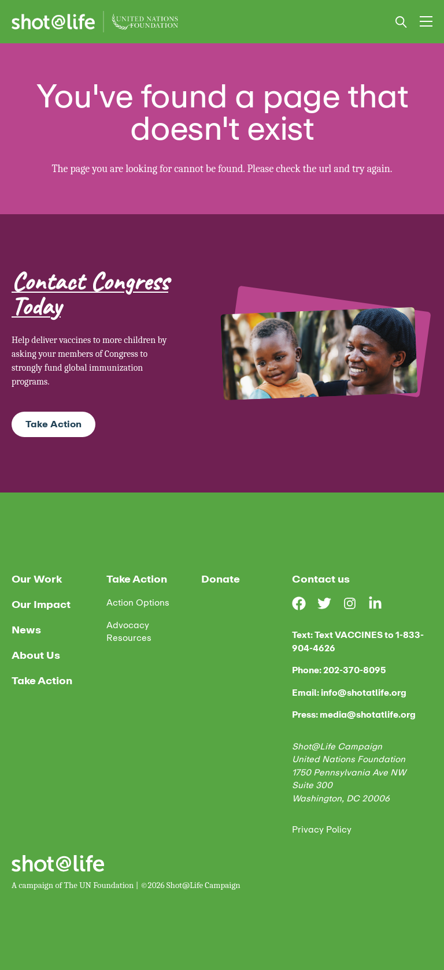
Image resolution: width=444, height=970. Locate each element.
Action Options (137, 603)
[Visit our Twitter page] (330, 603)
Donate (220, 579)
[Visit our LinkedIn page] (381, 603)
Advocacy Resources (128, 632)
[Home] (95, 21)
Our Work (37, 579)
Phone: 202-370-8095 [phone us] (339, 670)
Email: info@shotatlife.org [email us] (349, 693)
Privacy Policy (322, 830)
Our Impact (41, 604)
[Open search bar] (401, 22)
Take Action (53, 424)
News (26, 630)
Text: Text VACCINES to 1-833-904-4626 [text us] (358, 642)
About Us (36, 655)
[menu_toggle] (426, 21)
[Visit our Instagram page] (355, 603)
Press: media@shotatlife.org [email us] (354, 715)
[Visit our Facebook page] (304, 603)
